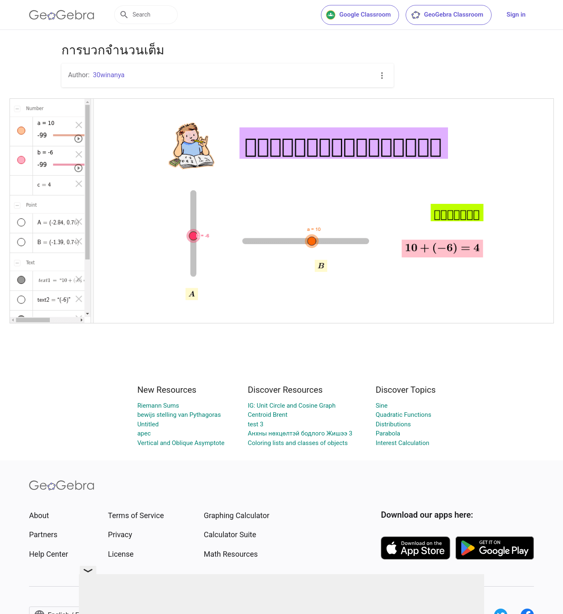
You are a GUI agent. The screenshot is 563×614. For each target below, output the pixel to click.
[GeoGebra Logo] (61, 15)
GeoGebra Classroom (447, 15)
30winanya (109, 75)
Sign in (516, 14)
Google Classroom (358, 15)
